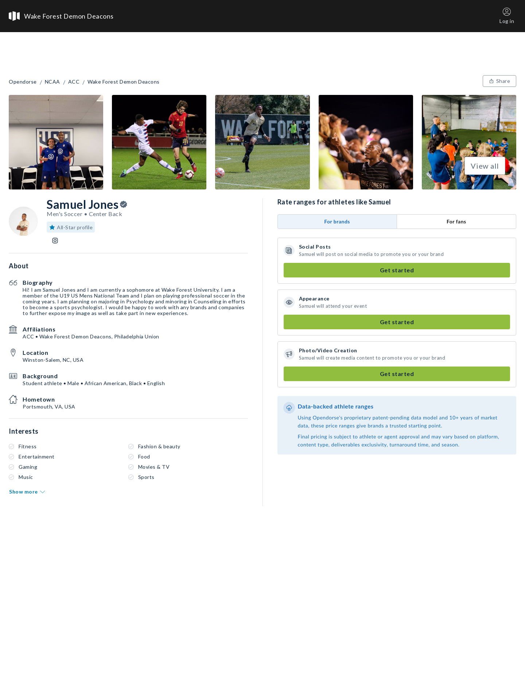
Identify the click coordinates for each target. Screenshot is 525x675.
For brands (337, 221)
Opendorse (23, 82)
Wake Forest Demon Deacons (124, 82)
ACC (74, 82)
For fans (456, 221)
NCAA (52, 82)
